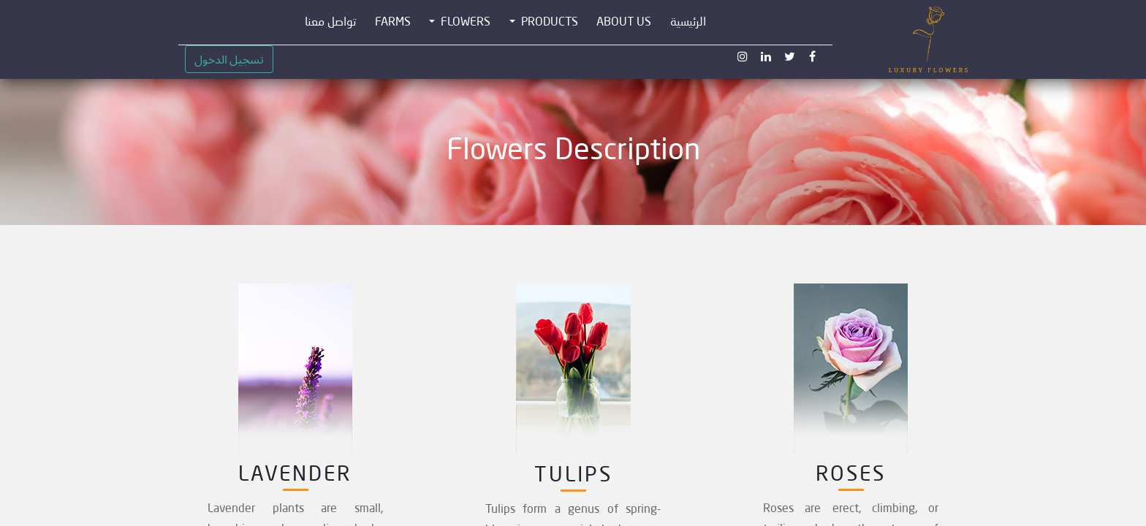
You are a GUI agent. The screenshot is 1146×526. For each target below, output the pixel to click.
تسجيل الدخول (229, 59)
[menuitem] (688, 22)
